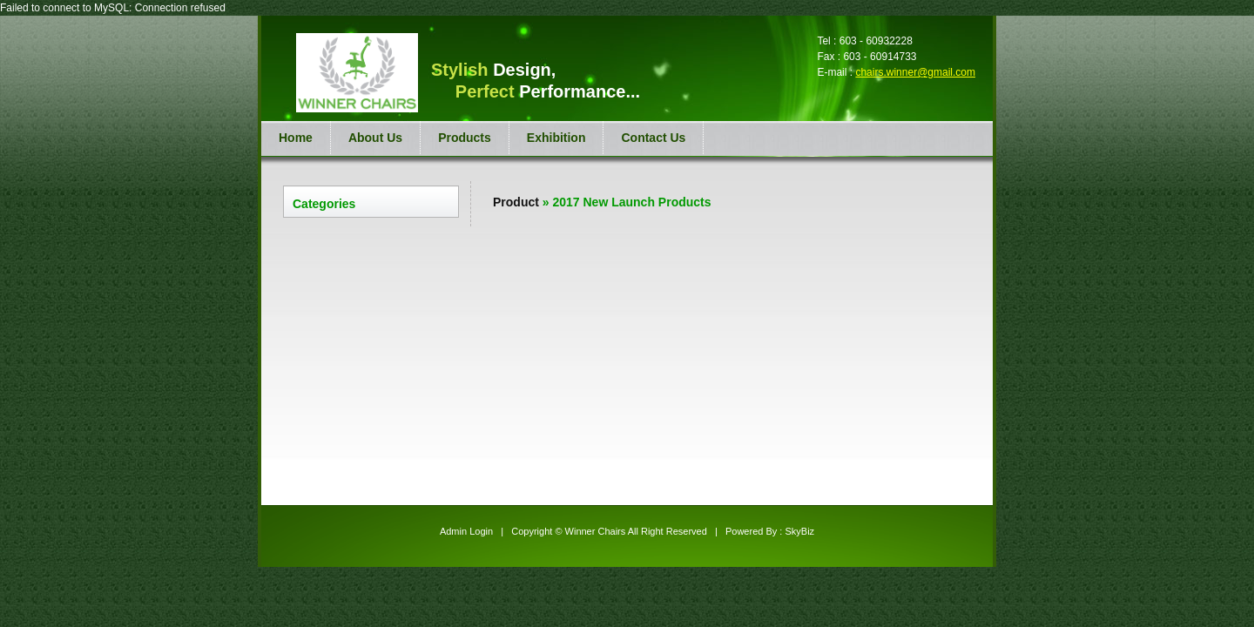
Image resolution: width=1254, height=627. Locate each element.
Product (516, 202)
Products (464, 138)
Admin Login (466, 531)
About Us (375, 138)
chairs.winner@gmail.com (915, 72)
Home (296, 138)
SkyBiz (799, 531)
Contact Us (653, 138)
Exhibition (556, 138)
